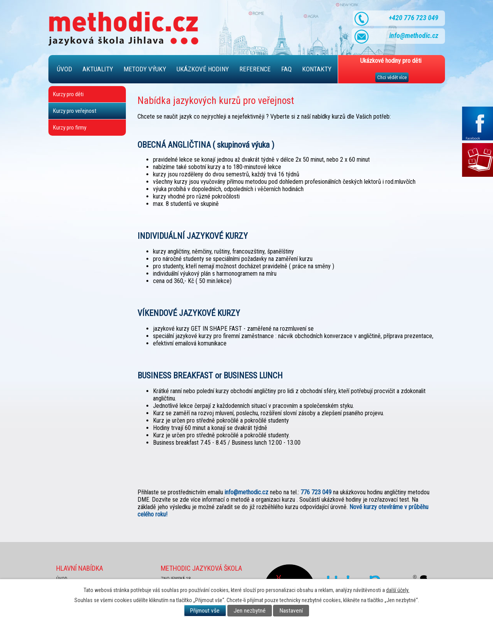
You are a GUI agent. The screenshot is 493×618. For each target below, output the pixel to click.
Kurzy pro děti (68, 94)
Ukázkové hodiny (203, 69)
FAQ (286, 69)
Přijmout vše (205, 610)
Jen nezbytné (250, 610)
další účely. (397, 590)
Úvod (64, 69)
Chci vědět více (392, 77)
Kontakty (317, 69)
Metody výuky (145, 69)
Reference (255, 69)
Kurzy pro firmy (69, 127)
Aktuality (97, 69)
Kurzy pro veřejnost (74, 110)
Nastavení (291, 610)
